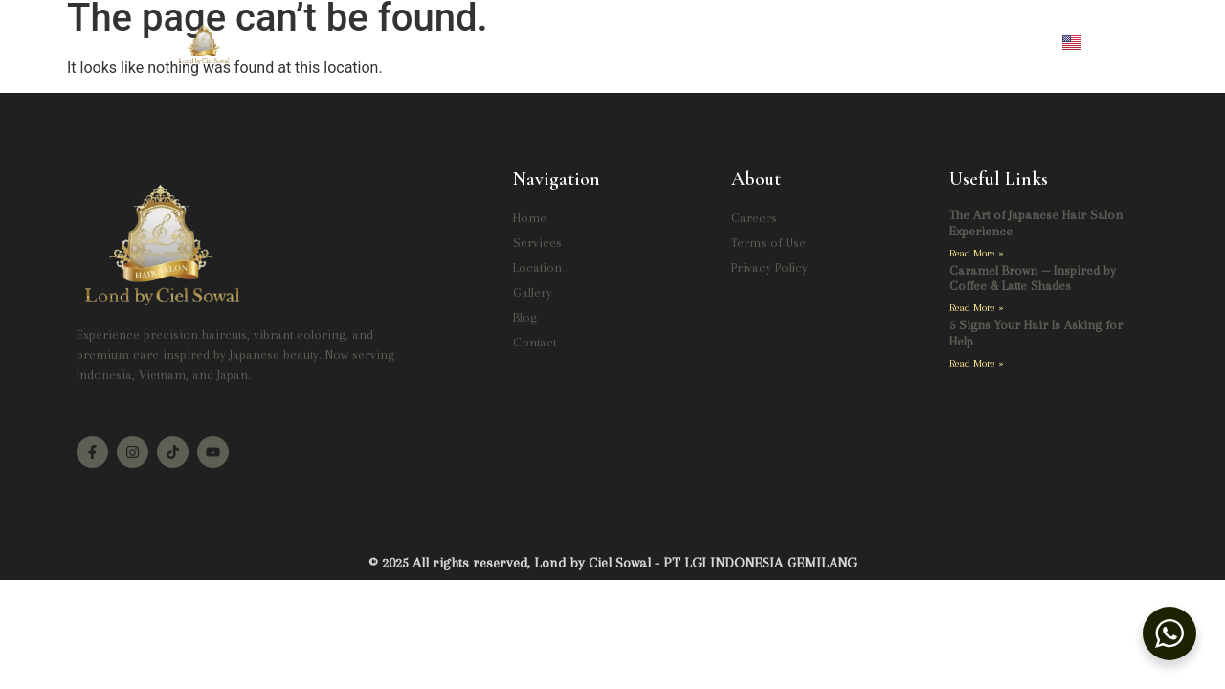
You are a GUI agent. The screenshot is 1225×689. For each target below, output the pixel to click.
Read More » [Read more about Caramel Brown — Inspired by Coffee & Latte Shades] (976, 307)
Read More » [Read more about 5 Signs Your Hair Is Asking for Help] (976, 363)
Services (475, 41)
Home (392, 41)
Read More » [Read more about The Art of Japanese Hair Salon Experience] (976, 253)
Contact (828, 41)
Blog (753, 41)
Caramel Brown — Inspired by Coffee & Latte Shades (1032, 278)
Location (578, 41)
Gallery (678, 41)
